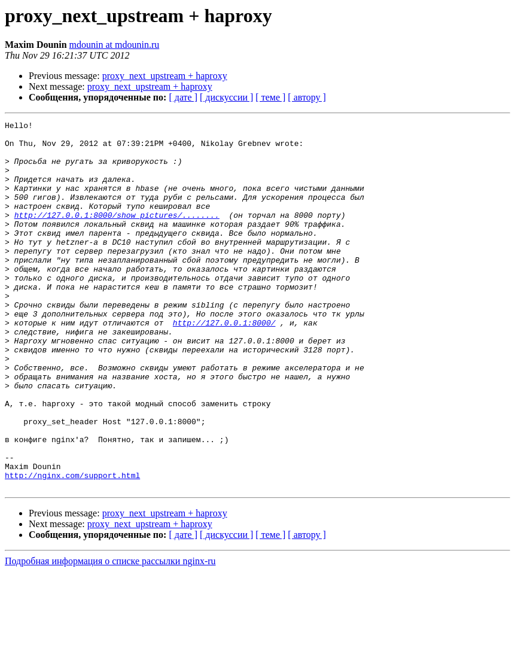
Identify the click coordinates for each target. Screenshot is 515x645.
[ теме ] (270, 97)
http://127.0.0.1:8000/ (224, 363)
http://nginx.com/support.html (72, 546)
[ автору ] (306, 97)
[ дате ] (183, 97)
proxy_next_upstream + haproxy (164, 76)
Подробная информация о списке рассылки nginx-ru (110, 634)
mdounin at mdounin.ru (114, 44)
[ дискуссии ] (226, 97)
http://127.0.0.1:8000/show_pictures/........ (117, 234)
